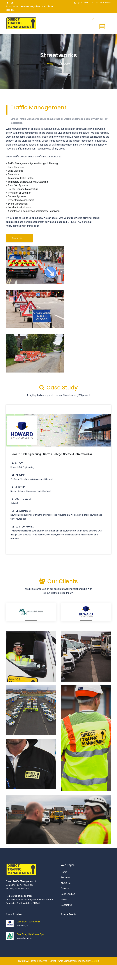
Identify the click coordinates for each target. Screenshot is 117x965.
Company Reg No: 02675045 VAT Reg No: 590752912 (21, 888)
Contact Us (19, 238)
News (64, 899)
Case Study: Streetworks (28, 921)
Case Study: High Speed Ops (30, 934)
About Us (66, 883)
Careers (65, 888)
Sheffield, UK (23, 925)
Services (65, 877)
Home (50, 63)
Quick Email (81, 3)
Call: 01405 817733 (103, 3)
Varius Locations (24, 938)
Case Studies (68, 894)
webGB (94, 961)
